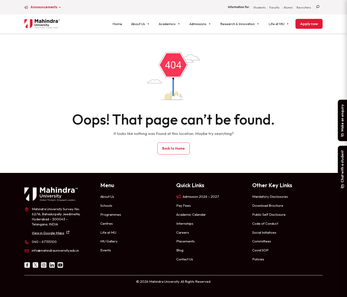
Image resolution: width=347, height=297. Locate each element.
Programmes (110, 214)
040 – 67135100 (44, 241)
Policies (258, 259)
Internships (184, 223)
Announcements (44, 7)
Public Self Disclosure (269, 214)
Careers (182, 232)
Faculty (274, 7)
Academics (169, 24)
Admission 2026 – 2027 (201, 196)
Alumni (288, 7)
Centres (106, 223)
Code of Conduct (265, 223)
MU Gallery (109, 241)
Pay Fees (183, 205)
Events (105, 250)
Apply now (309, 24)
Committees (261, 241)
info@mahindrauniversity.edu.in (55, 250)
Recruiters (304, 7)
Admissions (200, 24)
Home (117, 24)
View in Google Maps (48, 233)
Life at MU (279, 24)
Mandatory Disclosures (270, 196)
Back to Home (173, 148)
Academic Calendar (191, 214)
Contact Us (184, 259)
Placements (185, 241)
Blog (179, 250)
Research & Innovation (240, 24)
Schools (106, 205)
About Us (140, 24)
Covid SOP (260, 250)
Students (259, 7)
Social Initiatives (264, 232)
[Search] (318, 7)
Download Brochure (267, 205)
